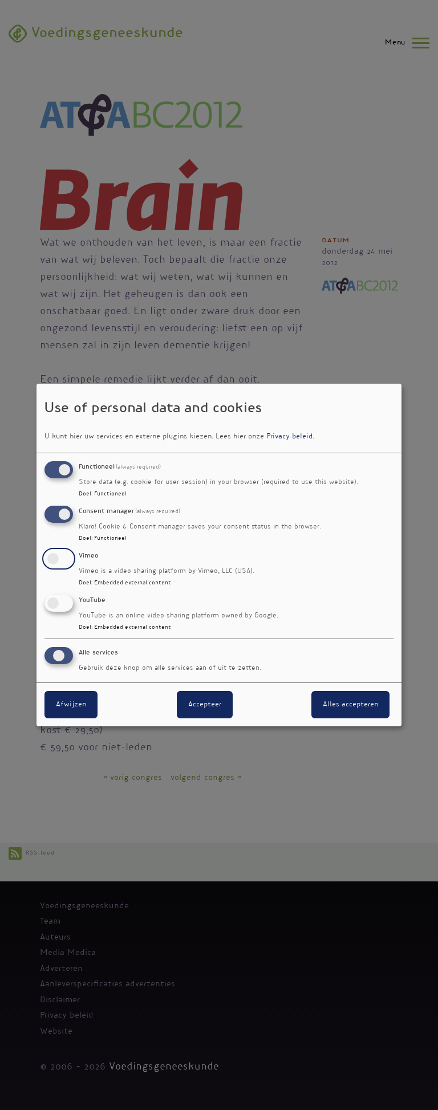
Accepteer (204, 704)
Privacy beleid (289, 436)
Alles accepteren (350, 704)
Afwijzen (71, 704)
